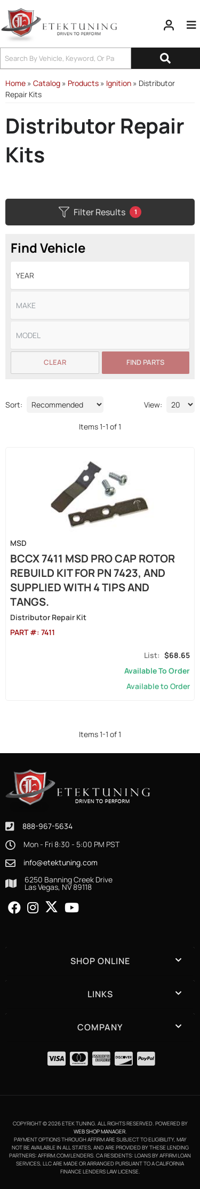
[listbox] (100, 275)
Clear (55, 362)
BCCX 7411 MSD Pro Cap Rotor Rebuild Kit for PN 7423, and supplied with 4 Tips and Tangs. (92, 580)
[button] (100, 58)
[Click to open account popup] (169, 25)
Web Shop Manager (99, 1131)
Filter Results (100, 212)
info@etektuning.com (60, 862)
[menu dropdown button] (191, 25)
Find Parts (145, 362)
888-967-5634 (47, 826)
